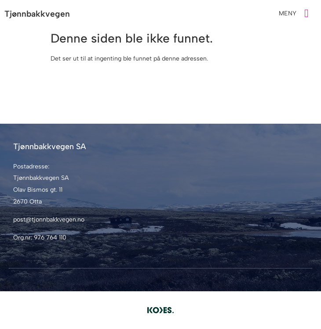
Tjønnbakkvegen (37, 14)
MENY (287, 13)
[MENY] (306, 13)
